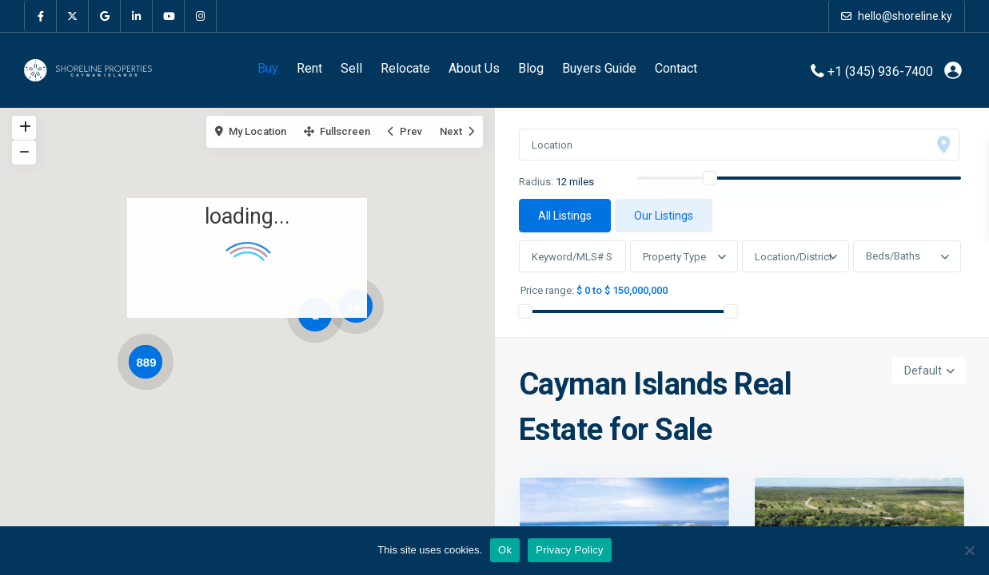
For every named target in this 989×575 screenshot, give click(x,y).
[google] (105, 16)
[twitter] (73, 16)
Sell (351, 68)
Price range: (547, 290)
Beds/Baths (893, 256)
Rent (309, 68)
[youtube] (169, 16)
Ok (505, 550)
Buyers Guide (599, 68)
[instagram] (201, 16)
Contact (676, 68)
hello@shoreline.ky (896, 16)
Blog (531, 68)
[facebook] (41, 16)
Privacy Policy (569, 550)
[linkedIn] (137, 16)
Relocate (405, 68)
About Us (474, 68)
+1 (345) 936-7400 (880, 70)
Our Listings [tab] (663, 215)
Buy (267, 68)
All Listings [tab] (565, 215)
